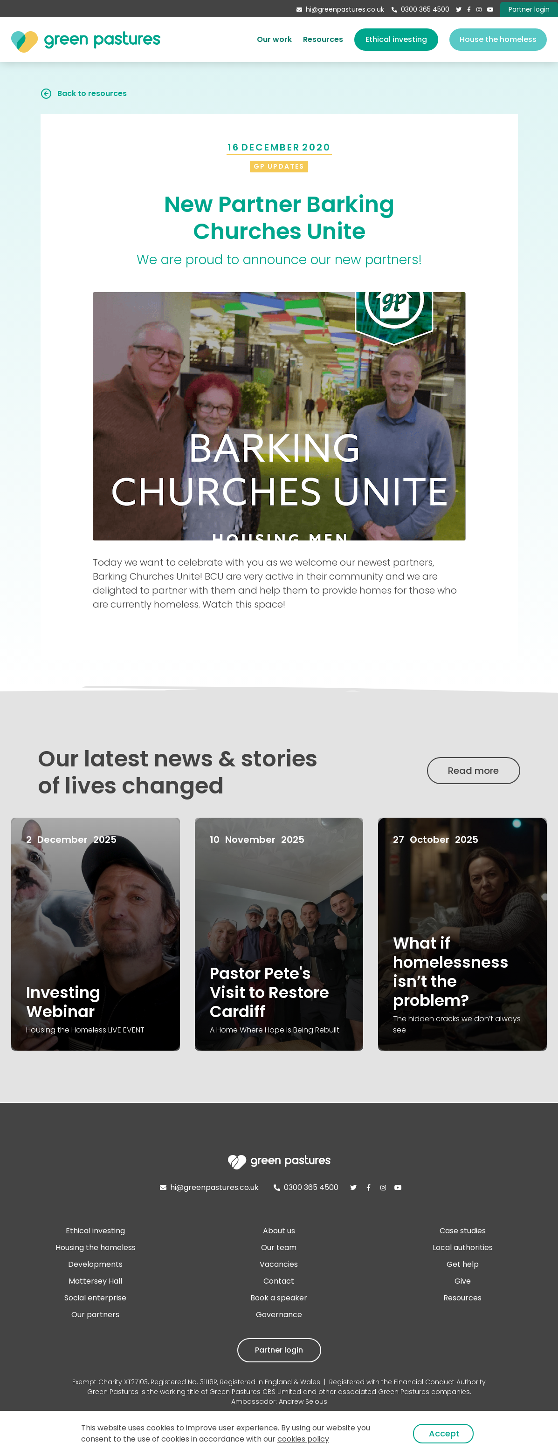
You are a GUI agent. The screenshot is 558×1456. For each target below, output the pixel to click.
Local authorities (463, 1247)
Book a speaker (278, 1297)
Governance (279, 1314)
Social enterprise (95, 1297)
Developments (95, 1264)
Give (463, 1281)
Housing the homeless (95, 1247)
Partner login (279, 1350)
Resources (323, 39)
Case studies (463, 1230)
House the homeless (498, 39)
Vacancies (279, 1264)
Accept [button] (444, 1433)
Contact (278, 1281)
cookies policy (303, 1439)
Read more (473, 770)
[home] (85, 40)
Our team (278, 1247)
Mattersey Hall (95, 1281)
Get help (463, 1264)
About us (279, 1230)
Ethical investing (396, 39)
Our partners (95, 1314)
